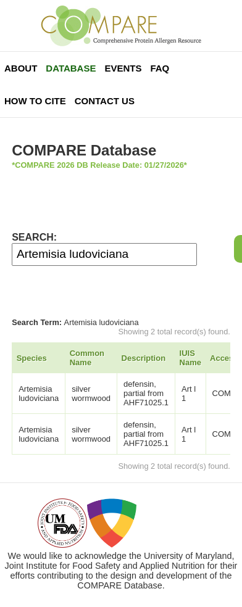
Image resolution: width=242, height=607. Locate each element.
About (20, 68)
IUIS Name (190, 358)
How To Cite (35, 101)
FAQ (159, 68)
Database (71, 68)
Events (122, 68)
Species (32, 358)
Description (144, 358)
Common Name (87, 358)
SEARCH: (34, 237)
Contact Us (105, 101)
